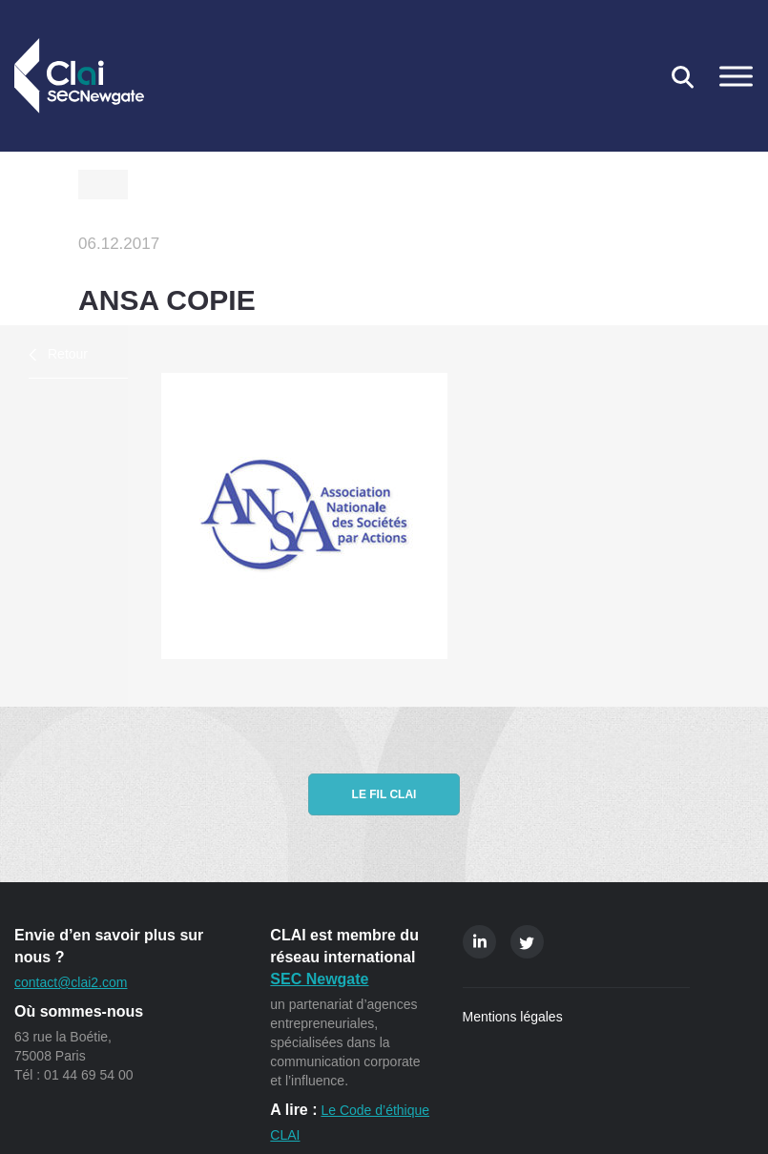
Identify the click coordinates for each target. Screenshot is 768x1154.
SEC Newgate (319, 979)
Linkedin (479, 941)
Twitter (527, 941)
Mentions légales (513, 1016)
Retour (68, 353)
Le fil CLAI (384, 794)
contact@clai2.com (70, 982)
